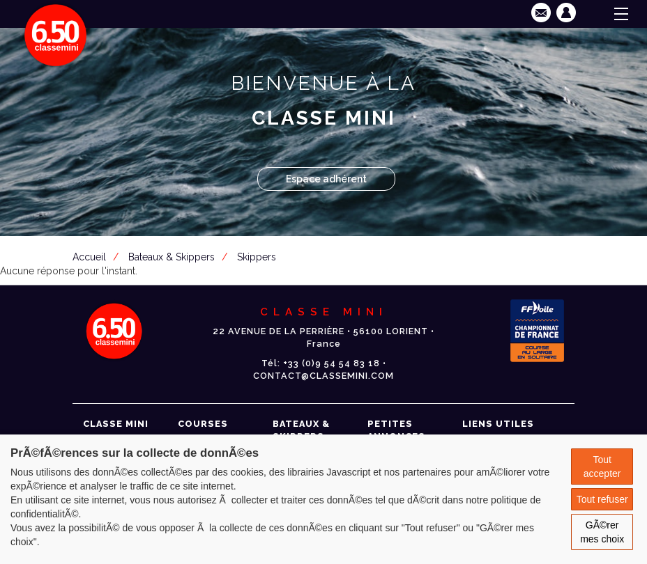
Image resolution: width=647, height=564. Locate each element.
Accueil (89, 257)
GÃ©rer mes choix (602, 532)
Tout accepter (602, 466)
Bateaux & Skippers (171, 257)
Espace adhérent (326, 179)
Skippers (256, 257)
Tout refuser (602, 499)
